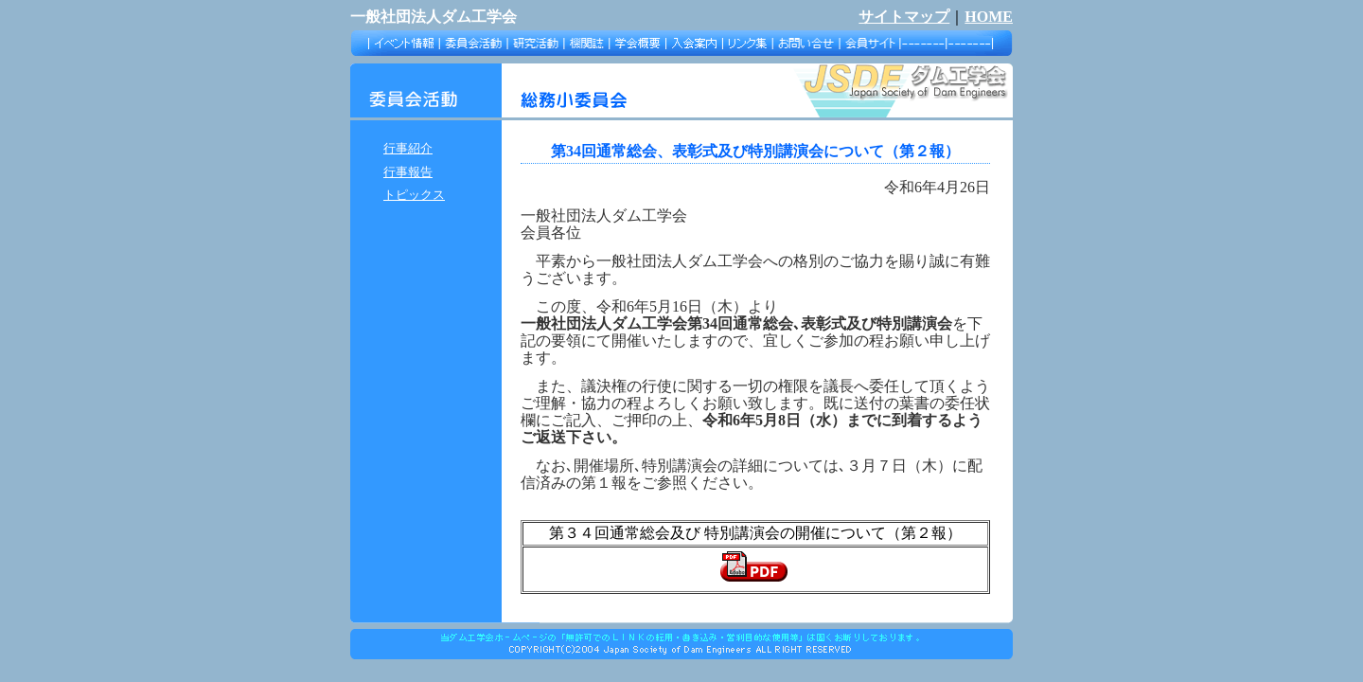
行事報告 (408, 172)
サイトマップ (904, 17)
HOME (989, 17)
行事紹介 (408, 148)
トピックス (414, 195)
